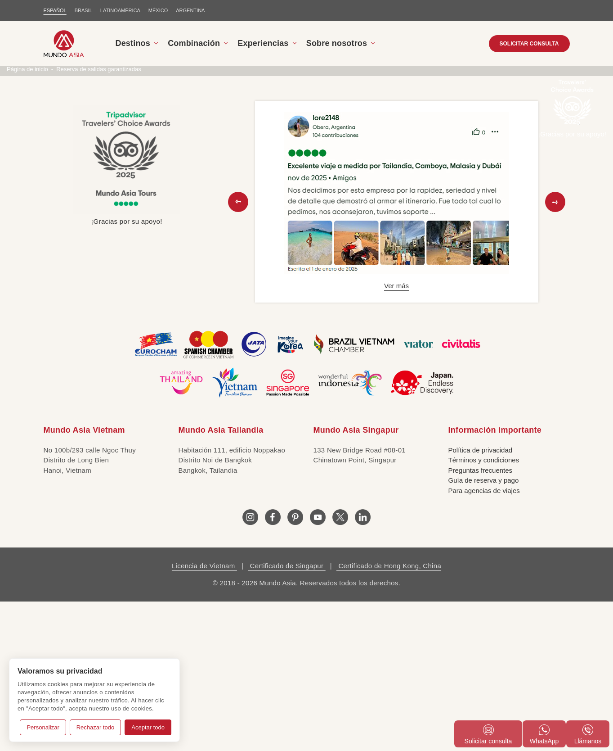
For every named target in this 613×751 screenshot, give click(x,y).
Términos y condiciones (483, 609)
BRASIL (83, 10)
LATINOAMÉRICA (120, 10)
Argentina (190, 10)
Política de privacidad (480, 599)
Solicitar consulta (488, 734)
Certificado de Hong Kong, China (388, 715)
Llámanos (588, 734)
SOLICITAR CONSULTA (529, 44)
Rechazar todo (95, 727)
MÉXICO (158, 10)
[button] (238, 351)
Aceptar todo (148, 727)
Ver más (396, 435)
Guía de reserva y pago (483, 629)
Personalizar (43, 727)
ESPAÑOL (55, 10)
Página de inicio (27, 218)
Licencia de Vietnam (204, 715)
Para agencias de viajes (484, 640)
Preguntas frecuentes (480, 620)
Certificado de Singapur (287, 715)
